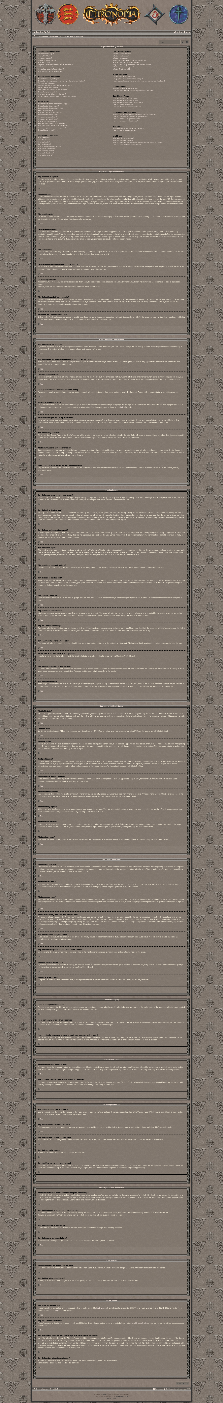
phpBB (122, 407)
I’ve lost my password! (45, 67)
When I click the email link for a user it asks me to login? (57, 96)
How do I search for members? (123, 105)
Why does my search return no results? (126, 100)
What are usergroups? (120, 58)
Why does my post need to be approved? (52, 128)
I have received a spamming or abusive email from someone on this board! (139, 81)
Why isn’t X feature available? (123, 140)
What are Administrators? (122, 54)
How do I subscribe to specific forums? (126, 119)
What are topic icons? (45, 155)
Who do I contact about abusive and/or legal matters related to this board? (138, 142)
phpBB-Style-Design (122, 1396)
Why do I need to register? (47, 54)
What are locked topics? (46, 153)
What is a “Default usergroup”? (123, 67)
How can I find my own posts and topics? (127, 107)
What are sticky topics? (46, 150)
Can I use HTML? (44, 140)
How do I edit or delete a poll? (48, 114)
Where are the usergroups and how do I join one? (130, 60)
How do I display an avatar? (47, 92)
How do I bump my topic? (46, 130)
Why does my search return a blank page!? (128, 102)
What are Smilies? (44, 142)
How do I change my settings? (48, 79)
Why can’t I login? (44, 62)
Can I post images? (44, 144)
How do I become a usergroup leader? (126, 62)
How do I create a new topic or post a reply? (53, 104)
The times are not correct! (46, 83)
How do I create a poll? (46, 110)
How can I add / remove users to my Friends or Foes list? (133, 90)
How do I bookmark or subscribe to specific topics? (130, 116)
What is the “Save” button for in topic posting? (53, 125)
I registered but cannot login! (47, 60)
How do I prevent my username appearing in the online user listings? (61, 81)
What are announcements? (47, 148)
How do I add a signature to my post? (50, 108)
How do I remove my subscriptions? (125, 121)
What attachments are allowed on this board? (128, 128)
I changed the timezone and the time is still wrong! (55, 85)
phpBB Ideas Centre (139, 1323)
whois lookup (47, 1341)
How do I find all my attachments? (124, 131)
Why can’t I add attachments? (48, 119)
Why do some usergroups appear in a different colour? (132, 65)
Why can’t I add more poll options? (50, 112)
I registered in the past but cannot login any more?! (55, 65)
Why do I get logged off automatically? (51, 69)
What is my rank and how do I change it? (52, 94)
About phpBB (55, 1310)
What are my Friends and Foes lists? (125, 88)
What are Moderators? (120, 56)
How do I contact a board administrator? (127, 145)
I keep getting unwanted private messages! (128, 79)
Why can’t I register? (45, 58)
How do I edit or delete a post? (48, 106)
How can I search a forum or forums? (126, 98)
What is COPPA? (43, 56)
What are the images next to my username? (53, 90)
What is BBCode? (44, 137)
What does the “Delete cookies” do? (50, 71)
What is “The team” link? (121, 69)
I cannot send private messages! (124, 76)
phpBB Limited (100, 1308)
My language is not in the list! (48, 87)
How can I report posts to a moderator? (51, 123)
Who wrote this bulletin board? (123, 138)
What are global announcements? (49, 146)
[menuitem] (47, 32)
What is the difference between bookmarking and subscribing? (134, 114)
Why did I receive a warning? (48, 121)
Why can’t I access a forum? (47, 117)
